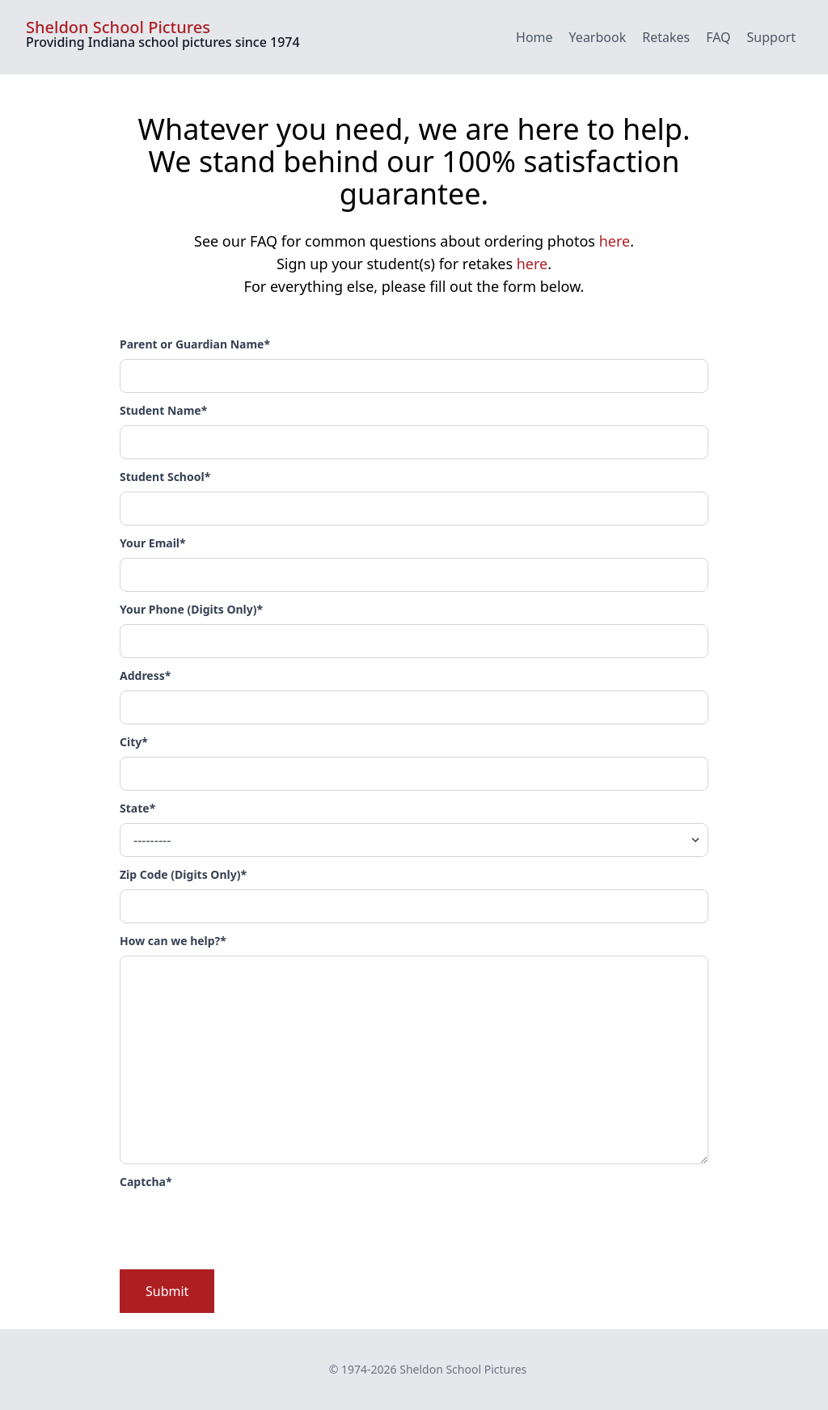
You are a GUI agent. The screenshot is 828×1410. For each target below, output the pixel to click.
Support (771, 37)
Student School (165, 476)
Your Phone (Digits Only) (191, 609)
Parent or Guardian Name (195, 344)
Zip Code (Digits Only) (183, 874)
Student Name (163, 410)
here (615, 241)
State (137, 808)
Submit (167, 1291)
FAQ (718, 37)
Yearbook (598, 37)
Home (534, 37)
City (134, 741)
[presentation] (242, 1228)
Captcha (146, 1181)
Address (145, 675)
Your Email (153, 543)
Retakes (666, 37)
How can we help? (173, 940)
